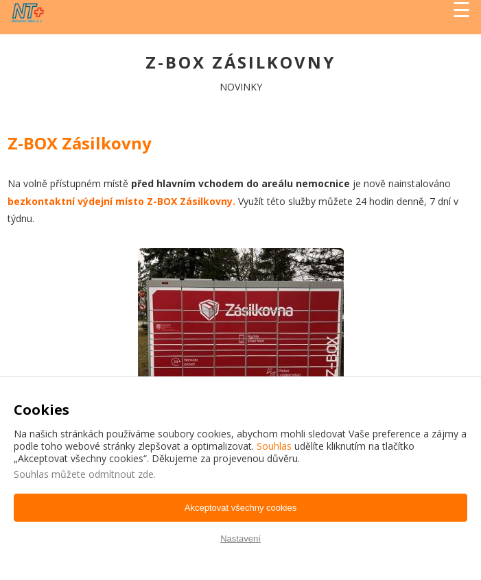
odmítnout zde (121, 474)
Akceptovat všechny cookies (240, 508)
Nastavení (240, 538)
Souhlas (274, 445)
